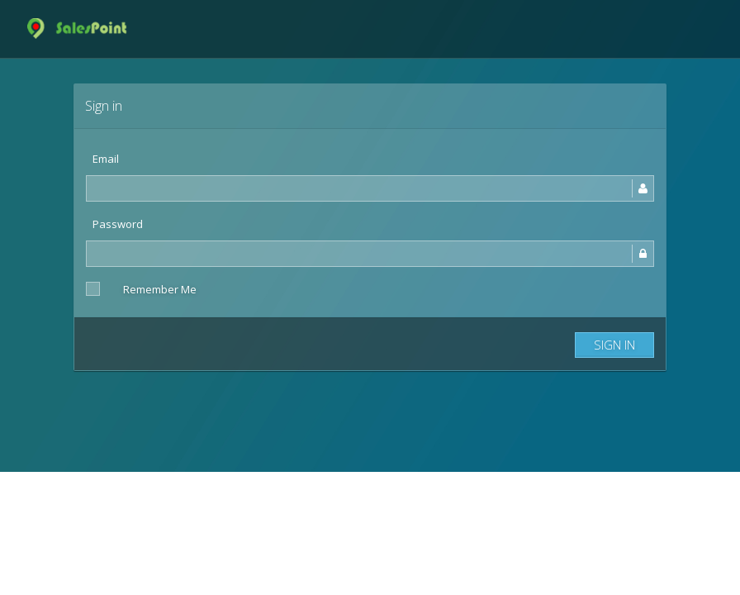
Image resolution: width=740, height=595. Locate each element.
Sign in (614, 344)
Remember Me (160, 289)
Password (117, 224)
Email (105, 158)
